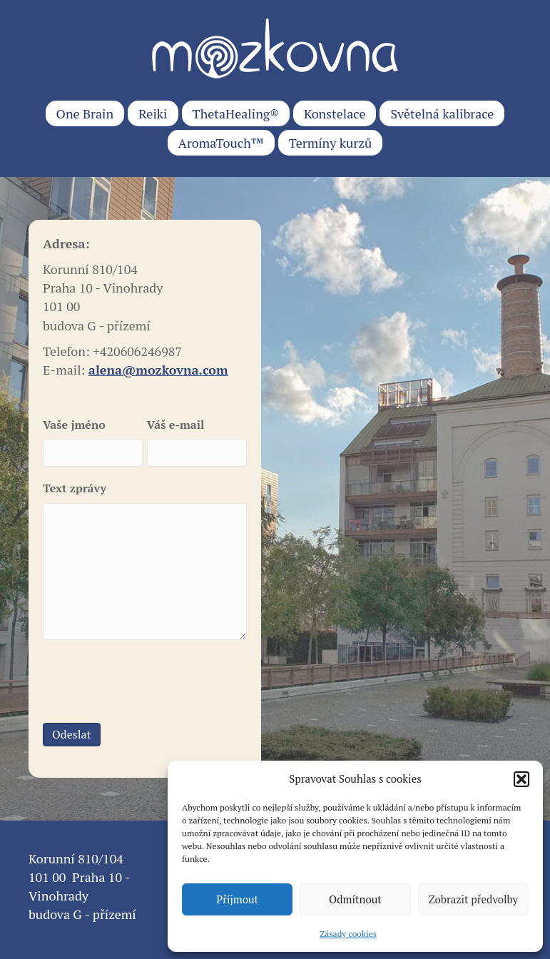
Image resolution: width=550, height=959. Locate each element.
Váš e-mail (176, 424)
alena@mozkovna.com (158, 369)
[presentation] (151, 679)
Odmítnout (355, 899)
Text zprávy (74, 488)
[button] (521, 779)
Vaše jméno (74, 424)
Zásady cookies (348, 933)
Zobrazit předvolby (473, 899)
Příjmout (237, 899)
